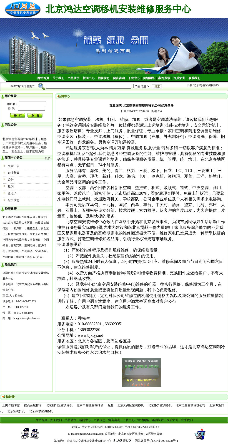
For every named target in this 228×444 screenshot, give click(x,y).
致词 (11, 186)
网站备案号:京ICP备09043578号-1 (156, 440)
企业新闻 (14, 173)
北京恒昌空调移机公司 (190, 405)
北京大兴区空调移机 (130, 405)
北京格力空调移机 (160, 405)
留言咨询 (119, 78)
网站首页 (43, 78)
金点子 (12, 193)
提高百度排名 (33, 405)
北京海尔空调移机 (41, 411)
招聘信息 (104, 78)
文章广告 (14, 166)
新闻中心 (89, 78)
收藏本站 (216, 3)
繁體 (213, 15)
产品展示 (73, 78)
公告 (11, 179)
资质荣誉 (179, 78)
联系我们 (194, 78)
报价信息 (14, 200)
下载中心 (134, 78)
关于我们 (58, 78)
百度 (110, 405)
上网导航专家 (11, 405)
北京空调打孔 (16, 411)
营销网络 (149, 78)
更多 (48, 158)
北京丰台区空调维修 (90, 405)
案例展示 (164, 78)
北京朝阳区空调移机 (59, 405)
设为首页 (216, 9)
